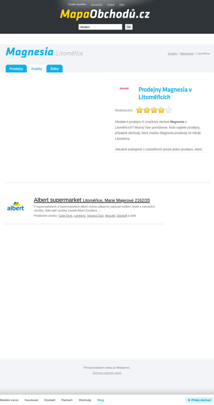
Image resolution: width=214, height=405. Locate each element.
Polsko (111, 4)
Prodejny (16, 69)
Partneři (67, 400)
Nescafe (110, 215)
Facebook (31, 400)
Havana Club (95, 215)
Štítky (54, 69)
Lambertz (80, 215)
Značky (172, 53)
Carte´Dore (65, 215)
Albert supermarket (92, 200)
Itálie (121, 4)
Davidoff (122, 215)
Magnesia (186, 53)
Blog (101, 400)
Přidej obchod (201, 400)
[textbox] (100, 27)
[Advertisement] (48, 128)
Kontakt (49, 400)
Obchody (85, 400)
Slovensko (96, 4)
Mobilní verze (9, 400)
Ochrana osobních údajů (107, 372)
